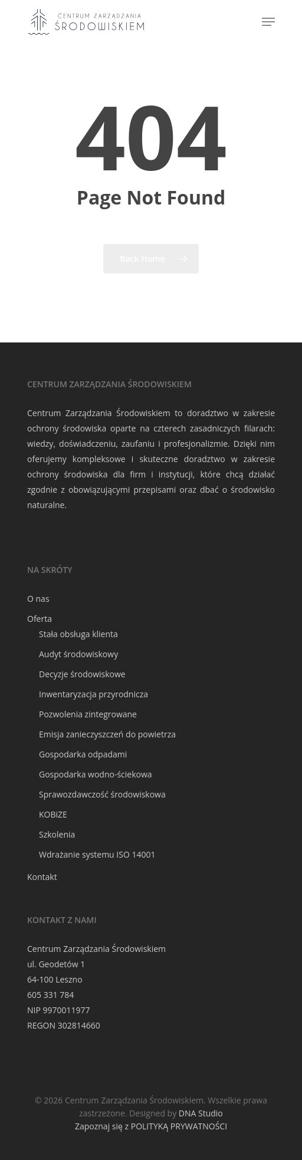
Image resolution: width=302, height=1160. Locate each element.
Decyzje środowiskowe (82, 674)
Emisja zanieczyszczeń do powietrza (107, 734)
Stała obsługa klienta (78, 634)
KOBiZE (53, 814)
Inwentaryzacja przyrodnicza (93, 694)
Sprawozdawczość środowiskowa (102, 794)
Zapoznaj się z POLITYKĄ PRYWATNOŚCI (151, 1126)
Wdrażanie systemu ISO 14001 (97, 854)
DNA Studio (201, 1113)
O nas (38, 598)
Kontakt (42, 876)
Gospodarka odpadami (83, 754)
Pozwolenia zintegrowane (88, 714)
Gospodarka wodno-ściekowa (95, 774)
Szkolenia (57, 834)
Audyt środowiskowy (78, 654)
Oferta (39, 618)
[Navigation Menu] (268, 22)
